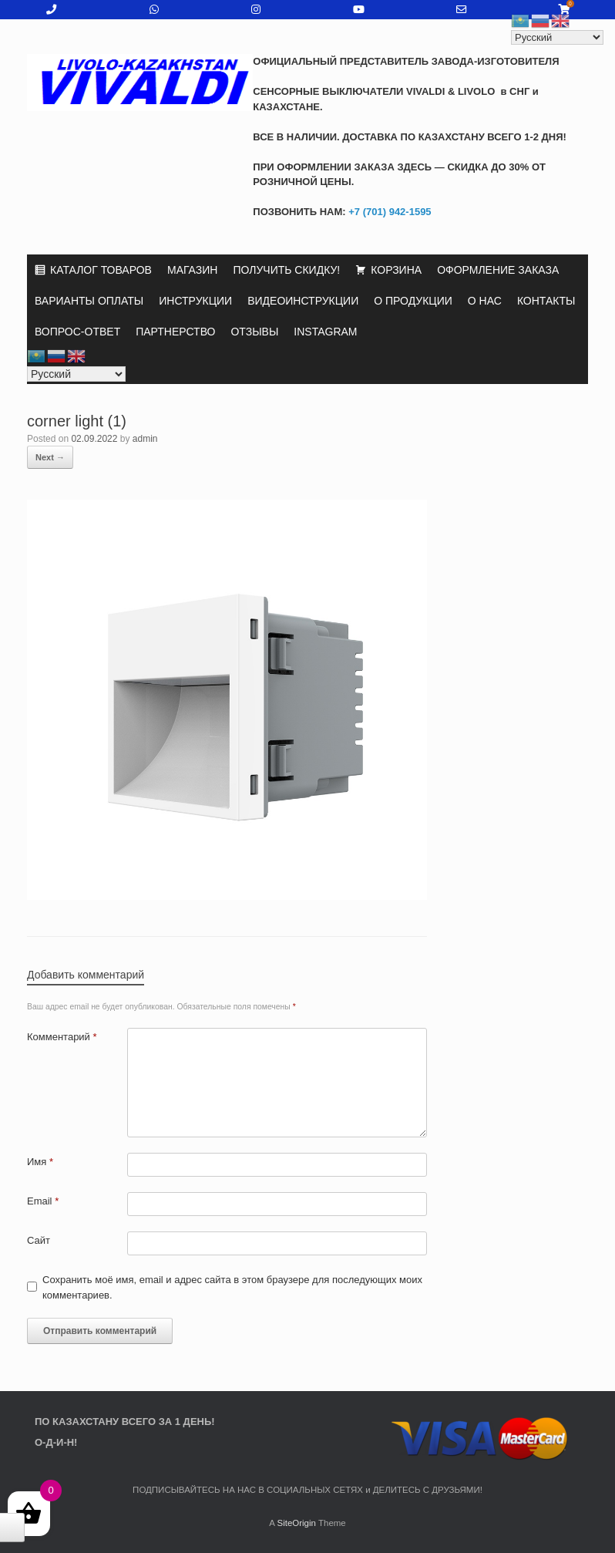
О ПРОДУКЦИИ (413, 301)
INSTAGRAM (325, 331)
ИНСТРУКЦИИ (195, 301)
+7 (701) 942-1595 (389, 211)
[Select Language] (76, 374)
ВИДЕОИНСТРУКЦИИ (302, 301)
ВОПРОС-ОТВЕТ (77, 331)
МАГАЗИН (192, 270)
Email (43, 1201)
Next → (50, 457)
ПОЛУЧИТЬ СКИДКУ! (286, 270)
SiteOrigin (296, 1523)
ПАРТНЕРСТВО (175, 331)
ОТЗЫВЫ (254, 331)
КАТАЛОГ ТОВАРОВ (101, 270)
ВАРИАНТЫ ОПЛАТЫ (89, 301)
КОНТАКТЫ (546, 301)
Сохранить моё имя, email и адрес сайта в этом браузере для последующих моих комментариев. (232, 1287)
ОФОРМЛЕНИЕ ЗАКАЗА (498, 270)
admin (145, 438)
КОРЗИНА (396, 270)
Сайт (38, 1240)
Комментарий (62, 1037)
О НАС (485, 301)
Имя (40, 1161)
